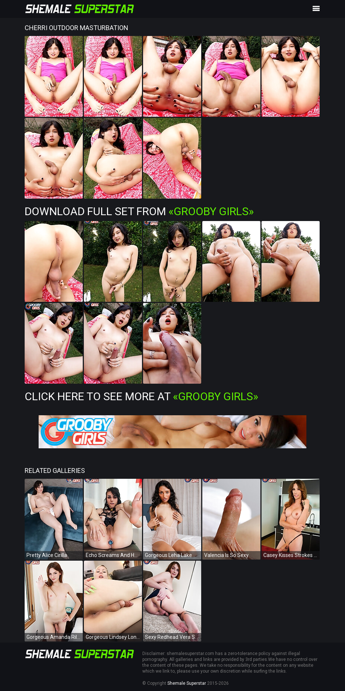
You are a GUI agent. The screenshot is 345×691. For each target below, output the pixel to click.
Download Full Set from (139, 211)
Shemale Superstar (186, 683)
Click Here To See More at (141, 396)
